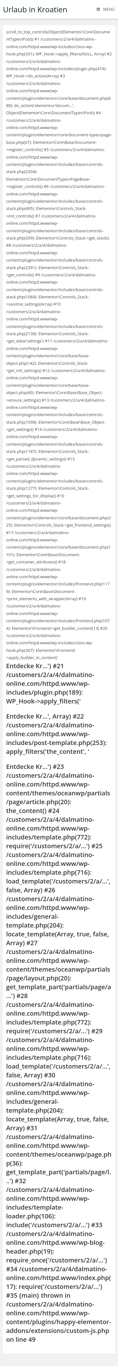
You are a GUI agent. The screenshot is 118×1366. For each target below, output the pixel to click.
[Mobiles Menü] (106, 9)
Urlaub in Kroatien (35, 9)
